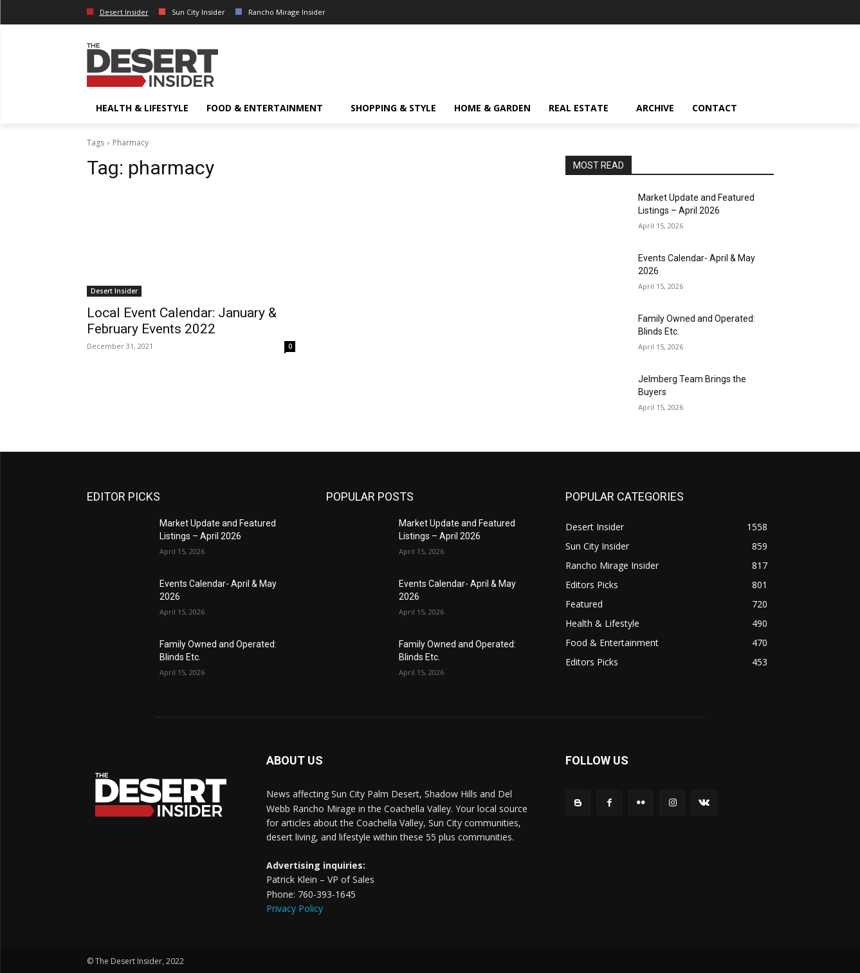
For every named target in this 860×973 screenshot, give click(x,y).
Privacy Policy (294, 908)
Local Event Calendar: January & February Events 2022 (182, 321)
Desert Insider (114, 290)
